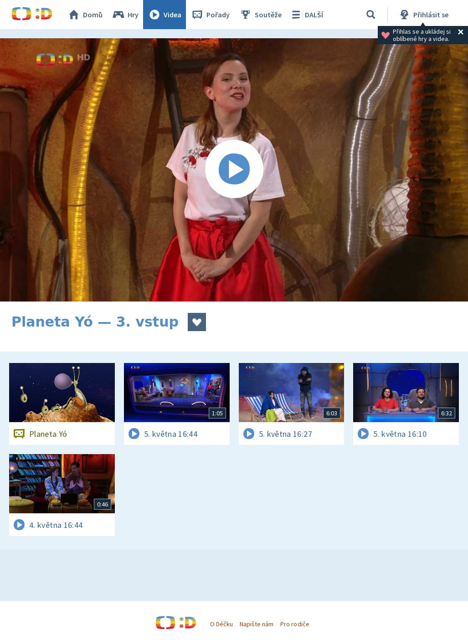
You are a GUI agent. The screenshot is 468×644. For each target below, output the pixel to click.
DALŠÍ (306, 14)
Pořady (210, 14)
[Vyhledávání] (371, 14)
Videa (164, 14)
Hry (125, 14)
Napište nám (256, 624)
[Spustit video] (234, 170)
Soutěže (260, 14)
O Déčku (221, 624)
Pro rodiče (294, 624)
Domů (85, 14)
